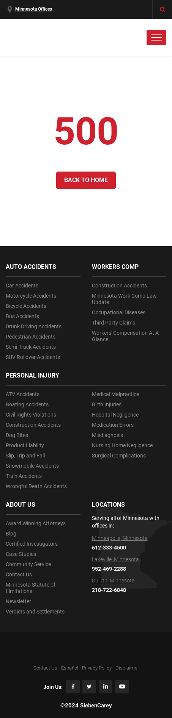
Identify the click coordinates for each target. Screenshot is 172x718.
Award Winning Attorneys (36, 523)
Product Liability (25, 445)
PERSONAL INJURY (32, 375)
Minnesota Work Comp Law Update (124, 299)
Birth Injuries (107, 404)
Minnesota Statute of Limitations (30, 588)
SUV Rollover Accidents (33, 357)
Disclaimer (127, 668)
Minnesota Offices (33, 9)
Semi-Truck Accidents (31, 347)
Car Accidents (22, 286)
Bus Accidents (22, 316)
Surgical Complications (119, 456)
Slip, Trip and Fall (25, 456)
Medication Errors (113, 425)
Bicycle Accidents (26, 306)
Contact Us (19, 574)
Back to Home (86, 180)
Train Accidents (24, 476)
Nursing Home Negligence (122, 445)
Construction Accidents (33, 425)
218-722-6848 (109, 590)
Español (69, 668)
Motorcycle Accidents (31, 296)
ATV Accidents (22, 394)
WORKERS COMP (115, 266)
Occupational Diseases (118, 312)
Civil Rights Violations (31, 415)
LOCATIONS (108, 504)
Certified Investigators (32, 544)
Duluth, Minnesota (113, 581)
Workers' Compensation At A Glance (125, 336)
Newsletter (18, 601)
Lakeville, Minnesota (115, 559)
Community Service (28, 564)
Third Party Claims (113, 323)
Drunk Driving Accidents (34, 326)
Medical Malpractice (115, 394)
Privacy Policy (97, 668)
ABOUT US (20, 504)
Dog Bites (17, 435)
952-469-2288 (109, 569)
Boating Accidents (27, 404)
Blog (11, 534)
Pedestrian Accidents (30, 337)
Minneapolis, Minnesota (120, 538)
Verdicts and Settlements (35, 612)
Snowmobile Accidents (32, 466)
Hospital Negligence (115, 415)
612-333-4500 (109, 548)
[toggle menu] (156, 37)
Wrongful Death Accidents (36, 486)
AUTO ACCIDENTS (31, 266)
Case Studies (21, 554)
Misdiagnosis (107, 435)
